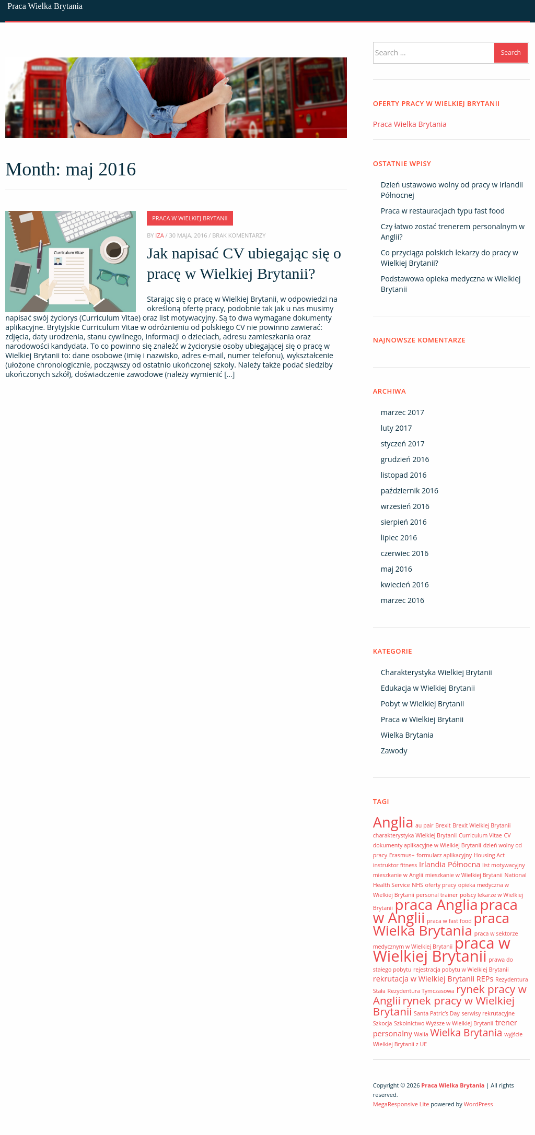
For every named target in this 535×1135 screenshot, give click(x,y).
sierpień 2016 (404, 522)
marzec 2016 (402, 600)
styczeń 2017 (403, 443)
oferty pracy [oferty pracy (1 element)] (440, 885)
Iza (159, 235)
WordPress (478, 1104)
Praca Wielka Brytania (45, 6)
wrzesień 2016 (405, 506)
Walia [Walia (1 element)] (421, 1034)
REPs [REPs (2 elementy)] (485, 979)
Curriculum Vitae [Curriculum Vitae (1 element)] (480, 835)
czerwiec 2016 (404, 553)
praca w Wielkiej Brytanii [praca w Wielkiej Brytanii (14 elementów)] (441, 949)
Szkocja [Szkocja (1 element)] (382, 1023)
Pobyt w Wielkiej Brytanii (422, 703)
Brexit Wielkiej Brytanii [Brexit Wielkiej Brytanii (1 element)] (481, 825)
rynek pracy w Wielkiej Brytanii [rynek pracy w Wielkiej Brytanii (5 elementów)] (444, 1006)
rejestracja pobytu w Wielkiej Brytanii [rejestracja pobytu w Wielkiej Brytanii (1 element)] (461, 969)
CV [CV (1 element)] (507, 835)
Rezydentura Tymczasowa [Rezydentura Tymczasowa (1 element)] (421, 991)
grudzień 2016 (405, 459)
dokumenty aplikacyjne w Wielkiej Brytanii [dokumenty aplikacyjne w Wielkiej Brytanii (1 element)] (427, 845)
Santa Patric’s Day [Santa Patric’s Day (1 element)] (437, 1013)
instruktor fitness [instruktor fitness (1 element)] (395, 865)
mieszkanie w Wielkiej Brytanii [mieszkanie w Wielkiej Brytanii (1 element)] (464, 875)
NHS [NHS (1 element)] (417, 885)
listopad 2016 (404, 475)
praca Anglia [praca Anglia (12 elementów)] (436, 904)
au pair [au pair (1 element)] (424, 825)
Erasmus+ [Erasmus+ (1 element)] (402, 855)
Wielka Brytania (407, 735)
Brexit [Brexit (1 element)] (442, 825)
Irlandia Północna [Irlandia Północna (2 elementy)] (449, 864)
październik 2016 (409, 490)
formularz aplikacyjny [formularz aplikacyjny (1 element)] (444, 855)
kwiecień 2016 (405, 584)
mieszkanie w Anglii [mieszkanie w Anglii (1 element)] (398, 875)
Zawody (394, 750)
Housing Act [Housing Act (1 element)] (489, 855)
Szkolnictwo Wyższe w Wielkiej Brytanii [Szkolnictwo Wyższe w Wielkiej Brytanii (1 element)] (443, 1023)
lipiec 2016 (399, 537)
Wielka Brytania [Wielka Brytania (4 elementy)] (466, 1032)
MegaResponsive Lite (401, 1104)
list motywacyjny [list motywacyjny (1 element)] (503, 865)
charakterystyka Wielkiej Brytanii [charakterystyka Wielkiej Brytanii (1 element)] (415, 835)
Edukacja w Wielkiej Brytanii (428, 688)
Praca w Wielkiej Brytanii (189, 218)
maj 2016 (396, 569)
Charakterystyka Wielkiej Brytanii (436, 672)
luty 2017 (396, 428)
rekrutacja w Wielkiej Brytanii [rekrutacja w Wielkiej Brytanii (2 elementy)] (423, 979)
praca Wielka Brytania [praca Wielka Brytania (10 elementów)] (441, 924)
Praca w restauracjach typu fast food (443, 211)
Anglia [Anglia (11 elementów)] (393, 822)
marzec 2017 (402, 412)
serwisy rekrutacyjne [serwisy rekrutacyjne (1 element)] (488, 1013)
